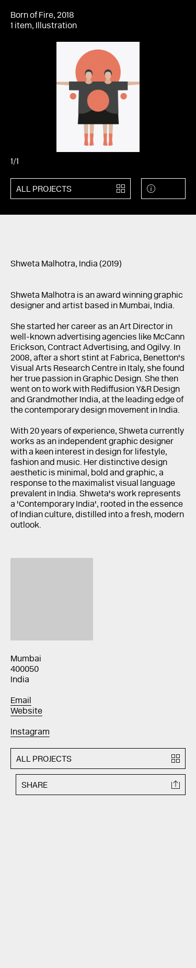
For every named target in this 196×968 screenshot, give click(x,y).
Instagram (30, 732)
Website (26, 711)
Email (20, 701)
